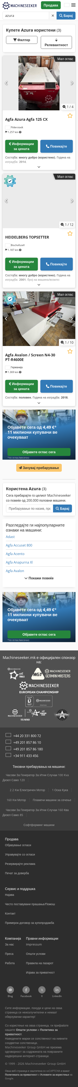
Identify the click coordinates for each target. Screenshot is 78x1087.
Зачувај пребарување (39, 467)
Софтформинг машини (39, 825)
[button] (73, 5)
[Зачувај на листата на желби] (70, 115)
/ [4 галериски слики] (68, 107)
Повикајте (56, 146)
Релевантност (56, 42)
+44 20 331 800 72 (27, 736)
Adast (10, 536)
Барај (66, 15)
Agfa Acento (15, 554)
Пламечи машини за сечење (52, 800)
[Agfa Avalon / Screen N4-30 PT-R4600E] (39, 319)
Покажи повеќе (39, 578)
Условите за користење (54, 1074)
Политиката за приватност (21, 1074)
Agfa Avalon (15, 571)
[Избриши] (53, 16)
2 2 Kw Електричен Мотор (27, 790)
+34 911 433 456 (25, 755)
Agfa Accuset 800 (19, 545)
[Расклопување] (39, 167)
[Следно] (71, 83)
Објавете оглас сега (39, 452)
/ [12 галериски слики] (67, 224)
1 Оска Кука (60, 790)
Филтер (21, 40)
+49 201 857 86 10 (27, 742)
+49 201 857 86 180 (28, 749)
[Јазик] (66, 5)
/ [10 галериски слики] (67, 342)
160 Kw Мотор (16, 800)
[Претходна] (6, 83)
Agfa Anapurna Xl (19, 562)
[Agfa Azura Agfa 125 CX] (39, 83)
